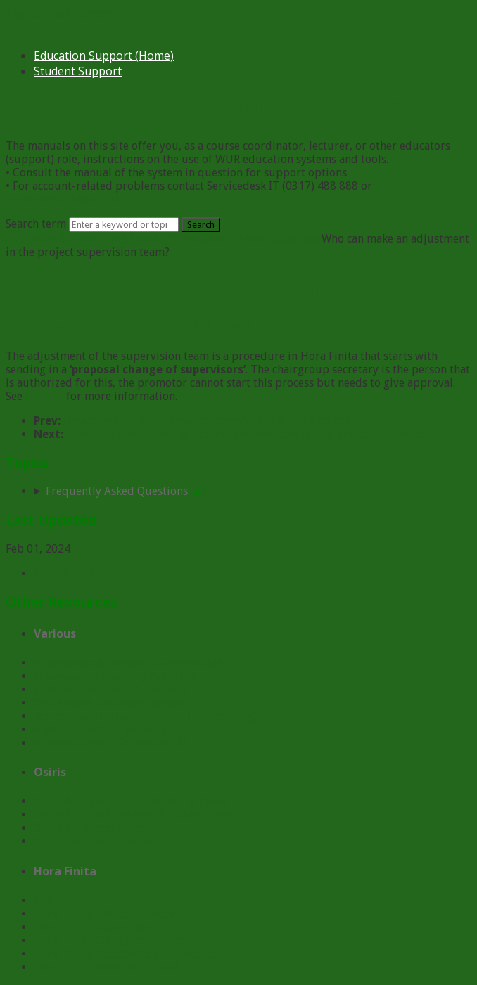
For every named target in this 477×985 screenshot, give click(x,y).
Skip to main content (60, 13)
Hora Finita (130, 238)
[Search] (124, 224)
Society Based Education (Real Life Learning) (145, 716)
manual (44, 396)
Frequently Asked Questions (250, 238)
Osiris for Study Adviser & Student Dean (135, 814)
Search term (36, 224)
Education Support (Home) (104, 55)
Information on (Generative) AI (111, 742)
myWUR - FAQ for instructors (108, 729)
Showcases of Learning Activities (115, 676)
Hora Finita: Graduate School (106, 967)
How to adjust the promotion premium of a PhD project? (207, 420)
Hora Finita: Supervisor (92, 927)
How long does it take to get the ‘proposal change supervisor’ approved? (249, 434)
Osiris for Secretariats (89, 828)
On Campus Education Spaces (108, 702)
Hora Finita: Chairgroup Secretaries (123, 940)
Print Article (65, 573)
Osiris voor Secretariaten (96, 841)
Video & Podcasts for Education (113, 689)
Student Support (78, 71)
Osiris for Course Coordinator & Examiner (140, 801)
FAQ (169, 238)
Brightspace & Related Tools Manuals (128, 662)
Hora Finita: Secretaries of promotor (125, 953)
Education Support (54, 238)
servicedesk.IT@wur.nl (62, 199)
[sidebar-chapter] (252, 491)
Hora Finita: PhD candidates (104, 913)
